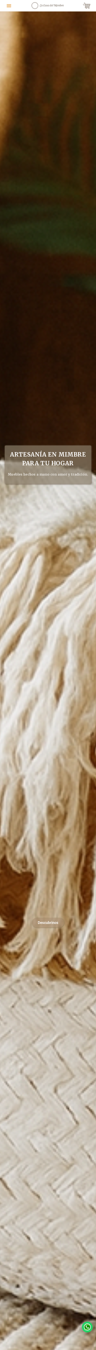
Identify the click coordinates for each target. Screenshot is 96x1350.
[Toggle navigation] (9, 6)
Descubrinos (48, 923)
